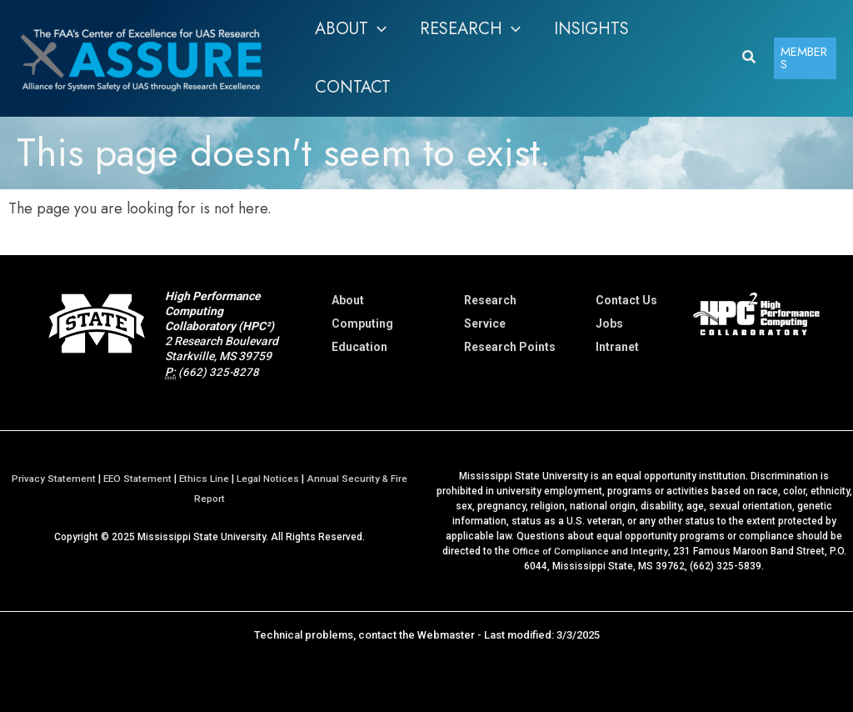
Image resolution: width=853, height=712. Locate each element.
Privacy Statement (50, 478)
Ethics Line (204, 478)
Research (490, 300)
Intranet (617, 346)
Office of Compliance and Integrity (590, 551)
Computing (362, 323)
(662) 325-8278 (219, 372)
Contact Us (626, 300)
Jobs (609, 323)
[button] (350, 29)
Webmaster (446, 635)
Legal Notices (269, 478)
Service (485, 323)
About (348, 300)
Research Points (510, 346)
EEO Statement (136, 478)
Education (359, 346)
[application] (377, 29)
